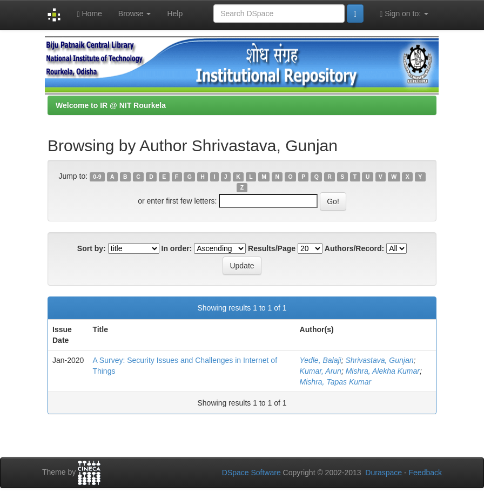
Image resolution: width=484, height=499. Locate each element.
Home (89, 13)
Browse (134, 13)
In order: (177, 248)
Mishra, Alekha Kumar (383, 371)
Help (175, 13)
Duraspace (383, 472)
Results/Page (271, 248)
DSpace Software (251, 472)
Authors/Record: (354, 248)
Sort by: (91, 248)
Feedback (425, 472)
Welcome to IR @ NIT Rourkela (111, 105)
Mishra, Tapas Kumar (336, 381)
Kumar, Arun (320, 371)
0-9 (97, 176)
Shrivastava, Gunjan (379, 360)
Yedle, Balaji (320, 360)
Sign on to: (404, 13)
